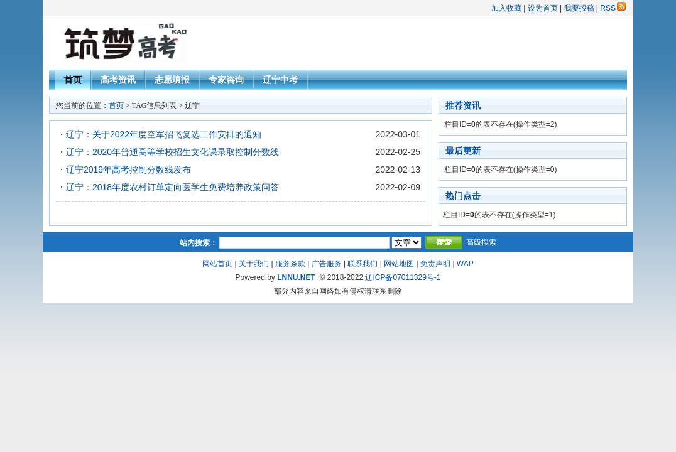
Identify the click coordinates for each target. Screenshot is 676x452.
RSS (613, 8)
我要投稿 (579, 8)
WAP (465, 263)
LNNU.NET (296, 277)
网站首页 (217, 263)
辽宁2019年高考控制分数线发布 (128, 169)
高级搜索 (481, 242)
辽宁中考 (280, 80)
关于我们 (254, 263)
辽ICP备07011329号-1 (402, 277)
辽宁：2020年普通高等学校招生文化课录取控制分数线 (172, 152)
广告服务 (327, 263)
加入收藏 (506, 8)
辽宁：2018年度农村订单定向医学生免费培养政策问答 (172, 187)
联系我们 (362, 263)
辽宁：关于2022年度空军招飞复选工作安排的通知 (163, 134)
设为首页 (543, 8)
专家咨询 (226, 80)
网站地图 (399, 263)
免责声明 (435, 263)
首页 (73, 80)
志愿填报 (172, 80)
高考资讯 (118, 80)
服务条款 (290, 263)
